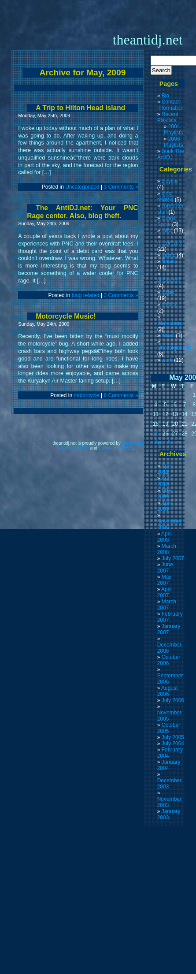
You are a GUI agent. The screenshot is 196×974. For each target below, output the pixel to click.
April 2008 (164, 537)
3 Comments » (121, 187)
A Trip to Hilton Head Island (80, 108)
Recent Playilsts (167, 117)
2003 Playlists (173, 142)
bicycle (170, 181)
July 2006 (173, 700)
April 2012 (164, 469)
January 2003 (169, 814)
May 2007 (164, 580)
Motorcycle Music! (66, 316)
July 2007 (173, 558)
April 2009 (164, 506)
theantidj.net (148, 40)
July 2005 (173, 737)
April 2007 (164, 592)
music (168, 255)
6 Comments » (121, 395)
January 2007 (169, 629)
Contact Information (170, 105)
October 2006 (169, 660)
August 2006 (167, 691)
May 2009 (164, 493)
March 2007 (166, 605)
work (167, 360)
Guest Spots (166, 221)
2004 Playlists (173, 129)
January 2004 (169, 765)
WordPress (133, 443)
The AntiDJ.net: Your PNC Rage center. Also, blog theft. (82, 211)
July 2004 (173, 743)
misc (167, 230)
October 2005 (169, 728)
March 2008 (166, 549)
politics (170, 304)
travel (168, 335)
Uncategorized (82, 187)
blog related (86, 295)
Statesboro (170, 323)
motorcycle (87, 395)
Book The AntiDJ (170, 154)
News (168, 261)
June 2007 (165, 567)
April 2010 (164, 481)
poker (168, 292)
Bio (165, 96)
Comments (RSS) (116, 448)
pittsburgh (169, 280)
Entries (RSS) (75, 448)
